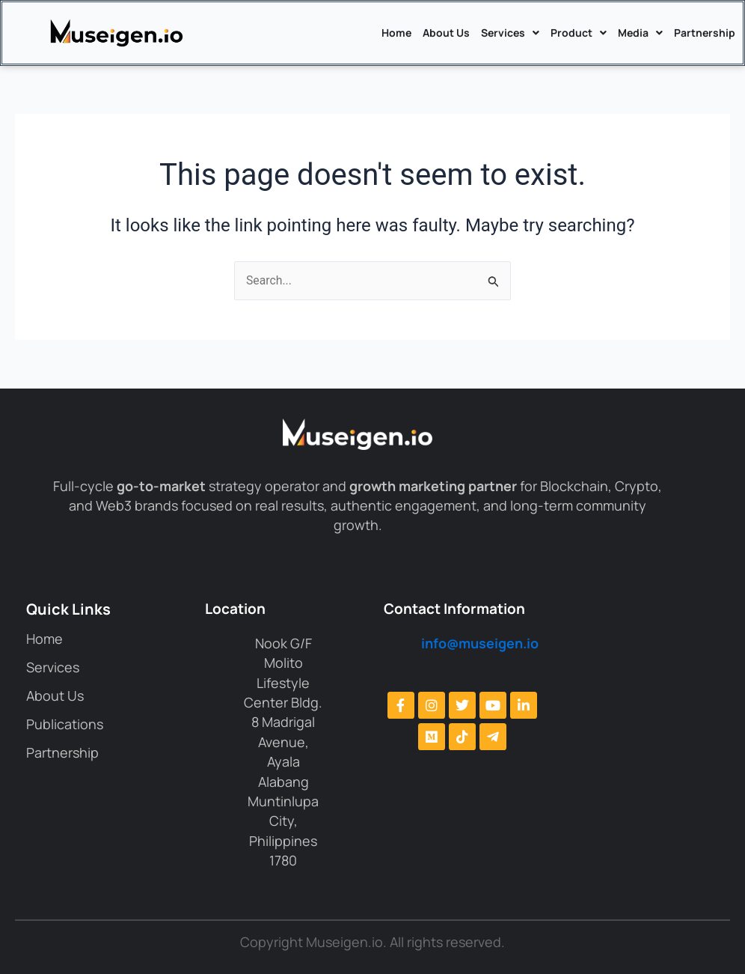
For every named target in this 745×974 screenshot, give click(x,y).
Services (510, 32)
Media (640, 32)
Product (579, 32)
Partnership (704, 32)
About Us (446, 32)
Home (396, 32)
